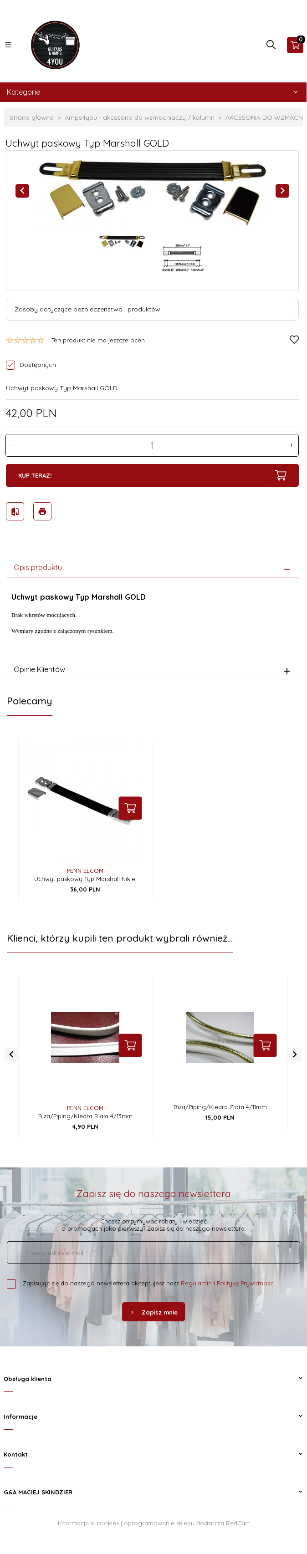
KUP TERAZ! (152, 475)
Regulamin (196, 1281)
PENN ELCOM (85, 869)
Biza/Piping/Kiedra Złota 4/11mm (220, 1105)
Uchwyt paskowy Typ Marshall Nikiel (85, 877)
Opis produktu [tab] (38, 565)
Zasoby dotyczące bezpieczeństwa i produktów (87, 309)
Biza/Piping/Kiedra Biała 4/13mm (85, 1114)
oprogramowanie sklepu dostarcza (174, 1521)
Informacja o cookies (88, 1521)
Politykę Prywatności (246, 1281)
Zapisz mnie (153, 1311)
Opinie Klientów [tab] (39, 667)
